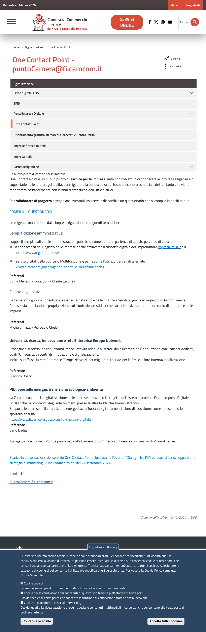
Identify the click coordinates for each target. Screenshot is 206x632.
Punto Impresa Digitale (28, 113)
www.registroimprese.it (44, 252)
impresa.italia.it (169, 247)
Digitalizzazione (34, 47)
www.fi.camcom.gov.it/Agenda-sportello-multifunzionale (59, 267)
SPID (16, 103)
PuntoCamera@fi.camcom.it (31, 482)
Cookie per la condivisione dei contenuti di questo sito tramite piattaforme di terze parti (83, 592)
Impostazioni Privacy (103, 547)
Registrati (193, 5)
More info (36, 575)
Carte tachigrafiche (26, 166)
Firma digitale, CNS (26, 92)
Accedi (175, 5)
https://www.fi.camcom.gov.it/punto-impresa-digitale (50, 419)
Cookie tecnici (33, 583)
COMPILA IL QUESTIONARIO (30, 211)
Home (16, 47)
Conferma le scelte (36, 621)
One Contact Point (27, 123)
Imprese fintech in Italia (29, 145)
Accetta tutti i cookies (165, 621)
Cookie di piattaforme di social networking (52, 602)
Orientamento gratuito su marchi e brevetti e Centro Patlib (54, 134)
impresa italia (22, 156)
